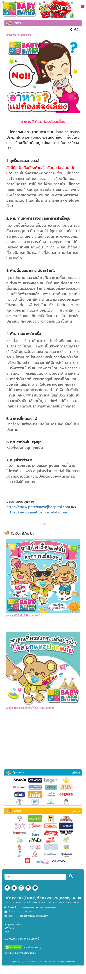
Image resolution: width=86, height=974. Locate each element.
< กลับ (43, 524)
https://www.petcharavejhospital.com (38, 506)
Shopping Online (13, 924)
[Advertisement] (43, 745)
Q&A (7, 932)
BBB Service (10, 928)
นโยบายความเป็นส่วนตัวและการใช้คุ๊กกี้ (22, 939)
